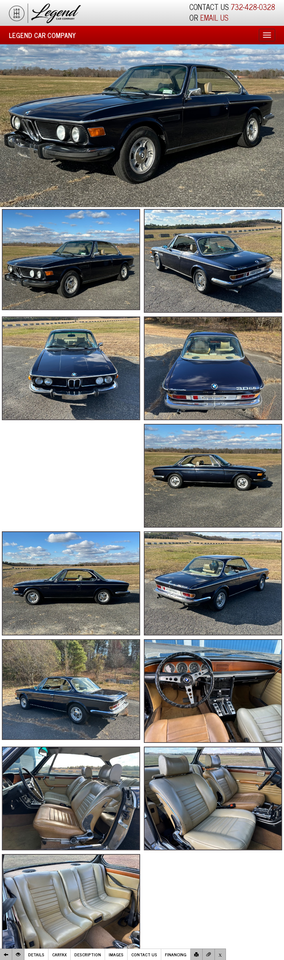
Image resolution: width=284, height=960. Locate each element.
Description (87, 954)
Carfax (59, 954)
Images (116, 954)
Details (36, 954)
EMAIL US (214, 17)
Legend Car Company (42, 35)
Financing (175, 954)
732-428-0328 (253, 7)
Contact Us (144, 954)
